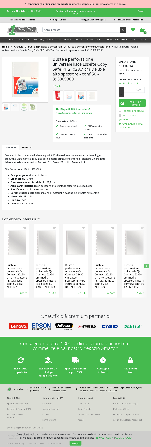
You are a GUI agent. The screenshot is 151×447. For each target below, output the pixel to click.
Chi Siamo (47, 403)
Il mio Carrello (84, 409)
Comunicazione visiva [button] (115, 39)
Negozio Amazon (50, 409)
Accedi (141, 11)
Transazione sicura (133, 110)
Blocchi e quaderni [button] (42, 39)
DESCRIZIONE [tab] (11, 147)
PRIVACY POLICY (104, 437)
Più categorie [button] (137, 39)
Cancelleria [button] (63, 39)
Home (11, 39)
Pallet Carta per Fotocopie (22, 20)
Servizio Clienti (49, 419)
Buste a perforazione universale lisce (88, 46)
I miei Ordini (83, 403)
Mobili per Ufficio (58, 20)
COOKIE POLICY (124, 437)
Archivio (18, 46)
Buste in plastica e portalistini (45, 46)
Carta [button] (78, 39)
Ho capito (75, 443)
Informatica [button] (93, 39)
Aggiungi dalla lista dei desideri (131, 125)
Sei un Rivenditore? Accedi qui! (128, 20)
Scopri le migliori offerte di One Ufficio (25, 427)
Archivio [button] (23, 39)
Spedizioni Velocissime (17, 403)
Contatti (46, 414)
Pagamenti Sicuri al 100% (19, 409)
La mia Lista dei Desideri (89, 414)
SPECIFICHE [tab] (27, 147)
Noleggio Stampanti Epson (93, 20)
